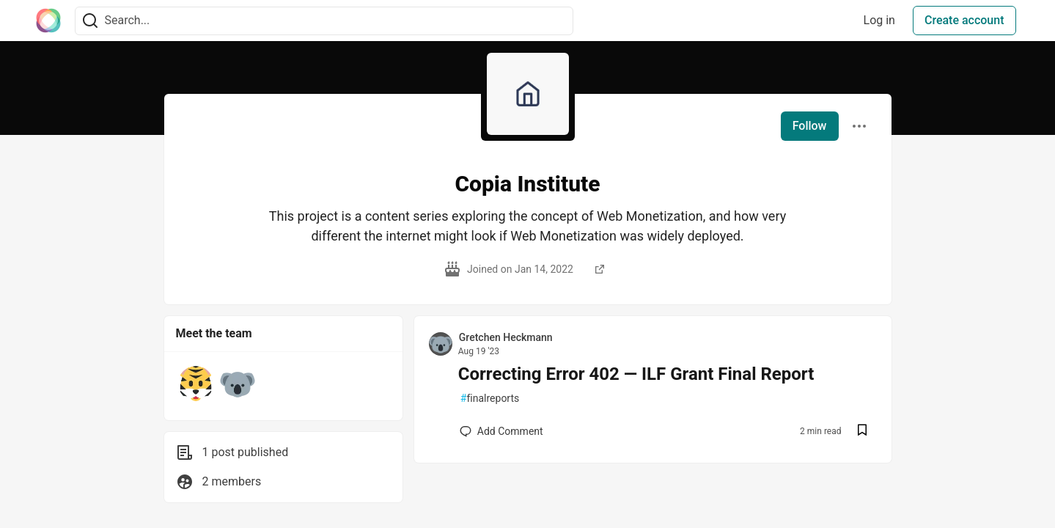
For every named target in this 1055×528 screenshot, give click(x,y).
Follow (810, 126)
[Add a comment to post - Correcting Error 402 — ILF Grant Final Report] (501, 431)
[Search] (90, 20)
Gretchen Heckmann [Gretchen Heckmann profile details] (506, 337)
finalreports (489, 398)
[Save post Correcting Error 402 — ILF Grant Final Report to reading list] (862, 431)
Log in (879, 20)
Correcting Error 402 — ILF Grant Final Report (636, 374)
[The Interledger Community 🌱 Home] (48, 20)
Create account (964, 20)
